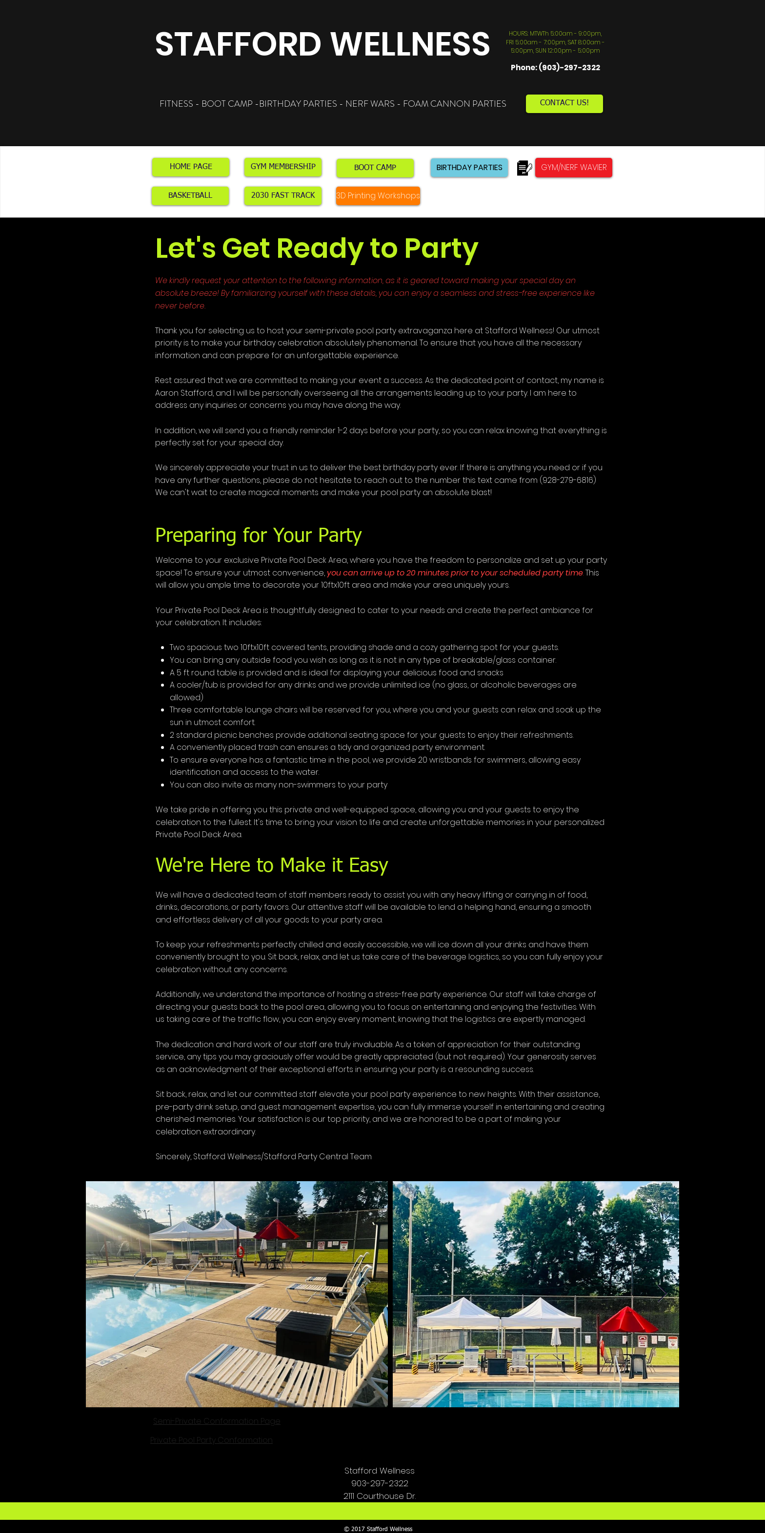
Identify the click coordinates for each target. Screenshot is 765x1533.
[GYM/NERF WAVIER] (573, 167)
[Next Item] (662, 1293)
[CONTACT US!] (564, 104)
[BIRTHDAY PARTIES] (469, 167)
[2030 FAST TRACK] (283, 196)
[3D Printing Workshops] (378, 196)
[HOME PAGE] (190, 167)
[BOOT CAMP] (375, 168)
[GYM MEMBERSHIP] (283, 167)
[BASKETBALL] (190, 196)
